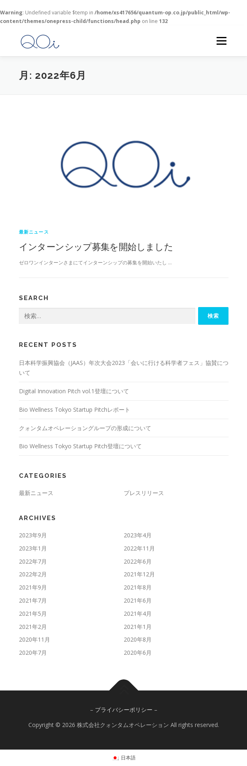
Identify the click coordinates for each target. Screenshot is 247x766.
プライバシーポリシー (123, 709)
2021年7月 (33, 600)
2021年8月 (138, 587)
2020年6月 (138, 652)
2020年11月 (34, 639)
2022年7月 (33, 561)
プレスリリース (144, 493)
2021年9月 (33, 587)
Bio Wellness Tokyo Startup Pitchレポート (74, 409)
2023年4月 (138, 535)
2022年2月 (33, 574)
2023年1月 (33, 548)
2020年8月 (138, 639)
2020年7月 (33, 652)
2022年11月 (139, 548)
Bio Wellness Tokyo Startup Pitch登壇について (80, 446)
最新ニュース (34, 232)
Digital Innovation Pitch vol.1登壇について (74, 391)
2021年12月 (139, 574)
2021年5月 (33, 613)
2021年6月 (138, 600)
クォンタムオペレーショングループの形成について (85, 428)
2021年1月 (138, 627)
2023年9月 (33, 535)
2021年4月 (138, 613)
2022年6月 (138, 561)
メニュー (221, 40)
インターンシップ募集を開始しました (96, 246)
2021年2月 (33, 627)
